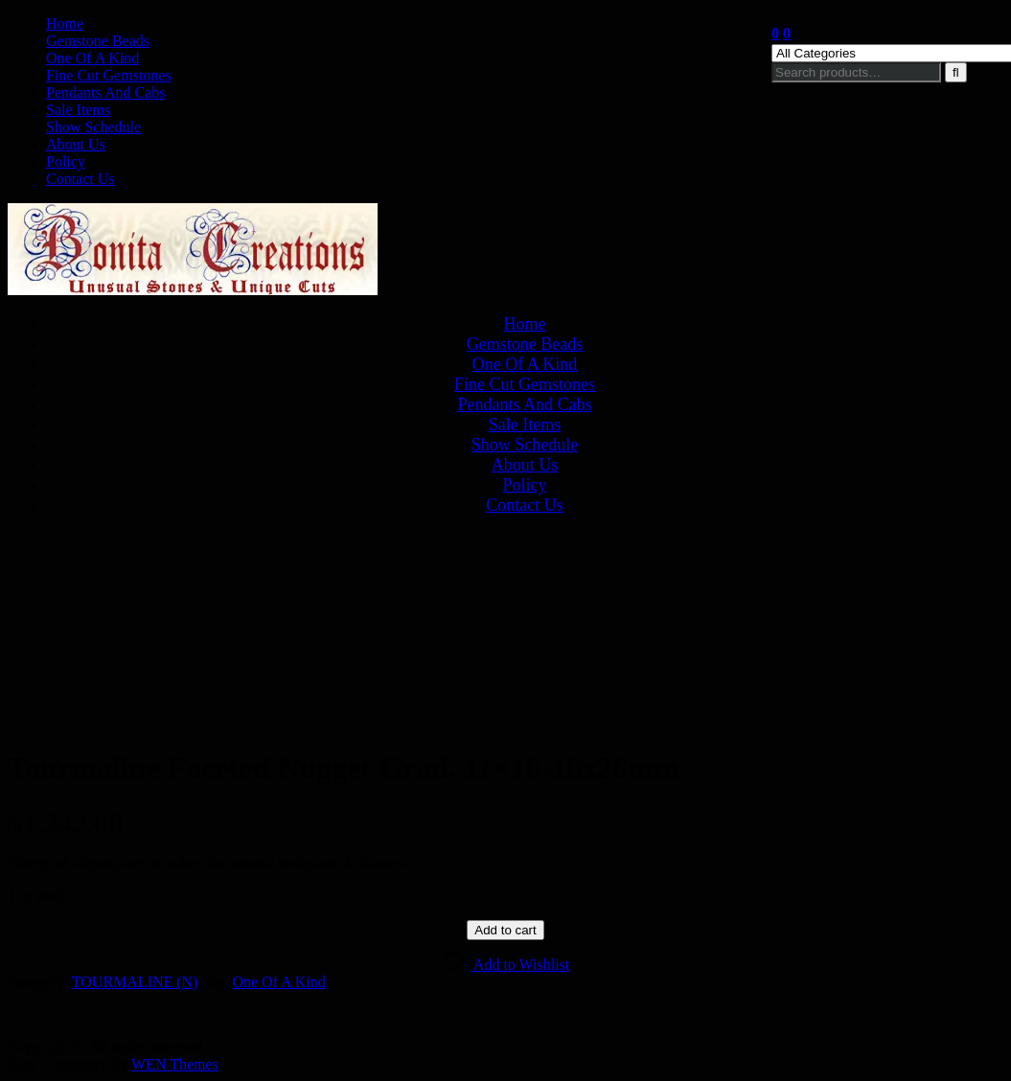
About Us (75, 144)
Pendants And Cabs (105, 92)
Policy (65, 161)
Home (64, 23)
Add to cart (505, 930)
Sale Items (78, 110)
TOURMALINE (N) (135, 982)
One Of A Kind (92, 58)
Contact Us (80, 179)
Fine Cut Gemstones (109, 75)
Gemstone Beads (97, 41)
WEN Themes (174, 1064)
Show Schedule (93, 127)
